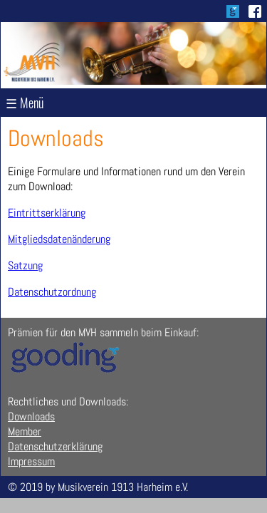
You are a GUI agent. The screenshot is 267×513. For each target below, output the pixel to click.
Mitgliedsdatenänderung (59, 239)
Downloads (31, 416)
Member (24, 431)
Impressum (31, 461)
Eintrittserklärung (46, 212)
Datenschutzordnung (52, 291)
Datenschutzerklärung (55, 446)
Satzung (25, 265)
